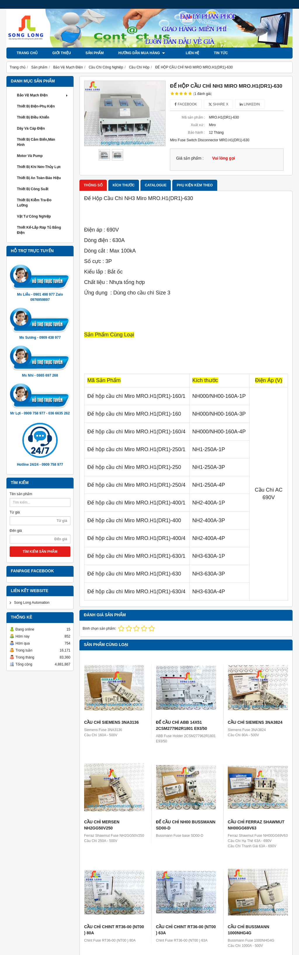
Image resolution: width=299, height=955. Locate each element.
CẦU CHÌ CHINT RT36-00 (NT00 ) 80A (114, 929)
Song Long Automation (31, 603)
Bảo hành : (196, 132)
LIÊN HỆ (186, 53)
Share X (218, 104)
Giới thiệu (61, 53)
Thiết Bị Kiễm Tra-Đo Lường (34, 202)
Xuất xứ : (198, 125)
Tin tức (215, 53)
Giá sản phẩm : (190, 158)
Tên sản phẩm (21, 494)
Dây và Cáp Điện (31, 128)
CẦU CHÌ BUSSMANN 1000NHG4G (248, 929)
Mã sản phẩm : (193, 117)
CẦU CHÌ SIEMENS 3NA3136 (111, 722)
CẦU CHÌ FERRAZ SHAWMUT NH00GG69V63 (256, 825)
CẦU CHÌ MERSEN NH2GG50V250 (101, 825)
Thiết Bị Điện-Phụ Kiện (36, 106)
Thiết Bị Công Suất (32, 189)
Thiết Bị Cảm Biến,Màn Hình (36, 142)
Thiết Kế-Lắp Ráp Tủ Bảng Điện (39, 230)
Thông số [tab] (93, 185)
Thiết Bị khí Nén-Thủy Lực (39, 167)
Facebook (186, 104)
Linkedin (250, 104)
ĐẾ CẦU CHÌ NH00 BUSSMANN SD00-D (185, 825)
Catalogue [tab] (155, 185)
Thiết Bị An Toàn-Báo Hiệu (39, 178)
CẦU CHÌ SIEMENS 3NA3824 (255, 722)
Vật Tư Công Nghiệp (34, 216)
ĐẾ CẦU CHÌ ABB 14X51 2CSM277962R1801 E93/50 (181, 725)
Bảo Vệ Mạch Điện (43, 95)
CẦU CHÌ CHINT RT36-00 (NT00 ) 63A (186, 929)
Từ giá (15, 512)
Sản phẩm (95, 53)
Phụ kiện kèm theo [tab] (195, 185)
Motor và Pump (30, 156)
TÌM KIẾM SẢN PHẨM (40, 552)
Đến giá (16, 531)
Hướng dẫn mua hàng (141, 53)
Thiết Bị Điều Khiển (33, 117)
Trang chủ (27, 53)
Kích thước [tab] (124, 185)
